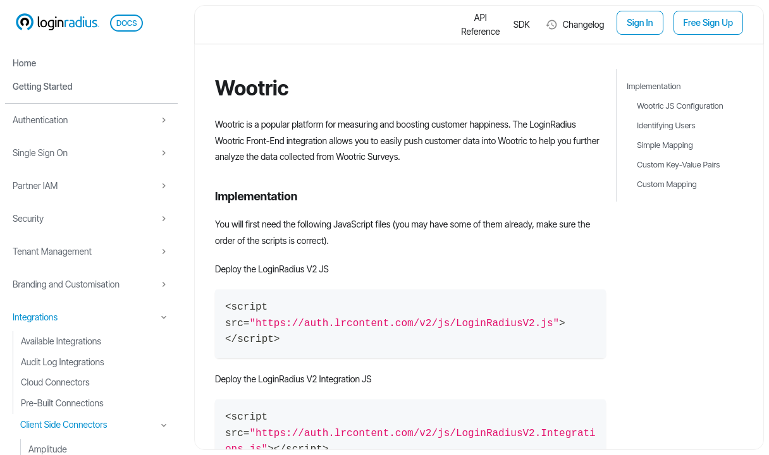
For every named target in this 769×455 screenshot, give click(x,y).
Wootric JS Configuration (680, 106)
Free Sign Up (708, 22)
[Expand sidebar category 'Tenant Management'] (164, 251)
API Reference (480, 24)
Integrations (35, 317)
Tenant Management (52, 251)
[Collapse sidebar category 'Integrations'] (164, 317)
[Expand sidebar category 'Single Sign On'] (164, 153)
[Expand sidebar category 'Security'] (164, 218)
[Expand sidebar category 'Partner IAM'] (164, 185)
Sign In (640, 22)
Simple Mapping (664, 145)
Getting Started (42, 86)
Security (28, 218)
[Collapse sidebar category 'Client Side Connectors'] (164, 425)
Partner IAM (35, 185)
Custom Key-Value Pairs (678, 164)
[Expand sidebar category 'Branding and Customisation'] (164, 284)
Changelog (575, 24)
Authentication (40, 119)
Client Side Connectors (63, 424)
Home (24, 63)
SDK (522, 24)
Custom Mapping (667, 184)
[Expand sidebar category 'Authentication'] (164, 120)
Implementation (653, 86)
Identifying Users (666, 125)
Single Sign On (40, 152)
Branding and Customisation (66, 284)
